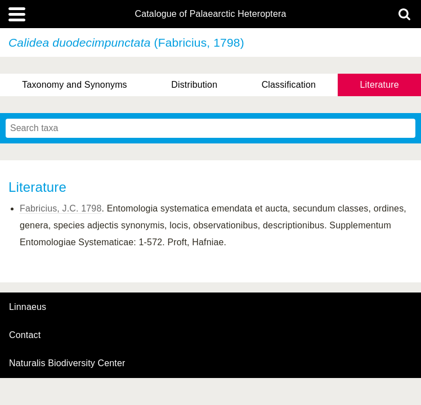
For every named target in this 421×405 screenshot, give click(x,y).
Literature (379, 84)
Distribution (194, 84)
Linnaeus (27, 307)
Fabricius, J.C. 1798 (60, 208)
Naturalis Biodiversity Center (67, 363)
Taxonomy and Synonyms (74, 84)
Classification (289, 84)
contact (25, 335)
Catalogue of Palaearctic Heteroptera (210, 14)
